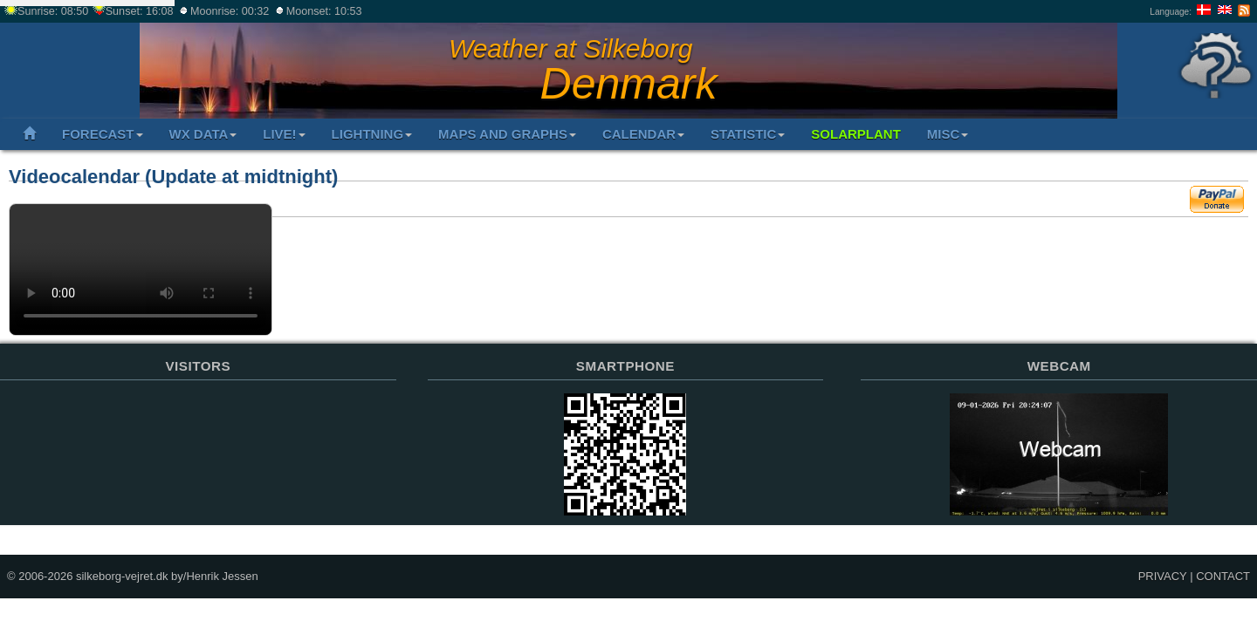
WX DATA (203, 133)
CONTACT (1223, 576)
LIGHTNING (372, 133)
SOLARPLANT (856, 133)
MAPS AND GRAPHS (507, 133)
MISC (948, 133)
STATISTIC (748, 133)
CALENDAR (643, 133)
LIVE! (284, 133)
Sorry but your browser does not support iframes (198, 471)
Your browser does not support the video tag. (140, 269)
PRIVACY (1162, 576)
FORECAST (102, 133)
